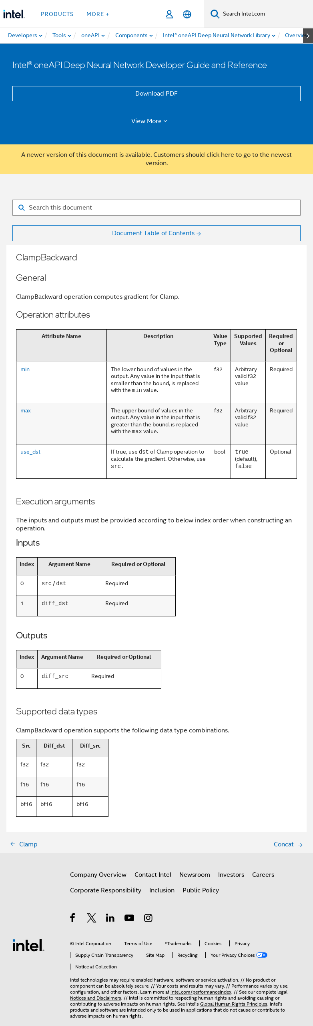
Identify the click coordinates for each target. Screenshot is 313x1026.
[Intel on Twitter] (92, 919)
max (25, 410)
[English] (187, 14)
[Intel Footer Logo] (28, 945)
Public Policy (201, 890)
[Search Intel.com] (266, 14)
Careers (263, 875)
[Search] (215, 14)
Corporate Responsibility (105, 890)
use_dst (30, 451)
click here (220, 155)
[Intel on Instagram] (148, 919)
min (25, 369)
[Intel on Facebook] (73, 919)
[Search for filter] (156, 208)
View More (150, 121)
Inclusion (162, 890)
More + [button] (97, 14)
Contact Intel (152, 875)
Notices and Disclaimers (95, 998)
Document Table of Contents (153, 233)
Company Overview (98, 875)
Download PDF (156, 94)
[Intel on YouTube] (130, 919)
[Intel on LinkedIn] (110, 919)
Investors (231, 875)
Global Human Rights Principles (233, 1004)
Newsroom (194, 875)
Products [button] (57, 14)
